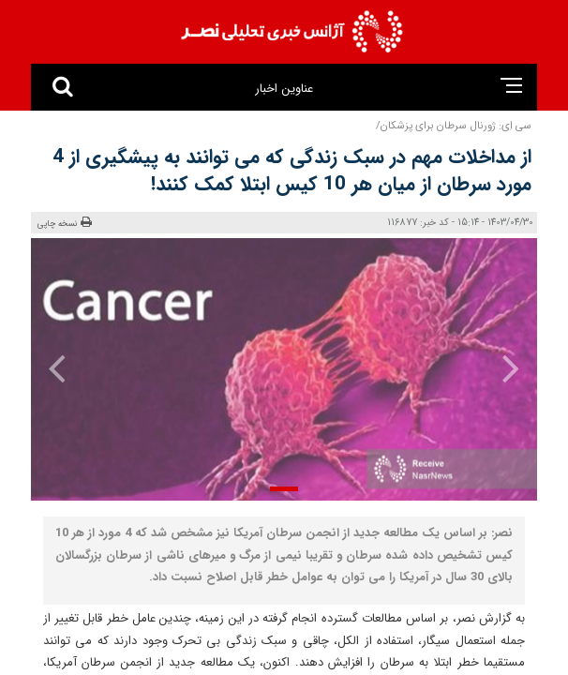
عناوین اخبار (283, 88)
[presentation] (498, 367)
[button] (284, 489)
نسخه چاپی (64, 223)
